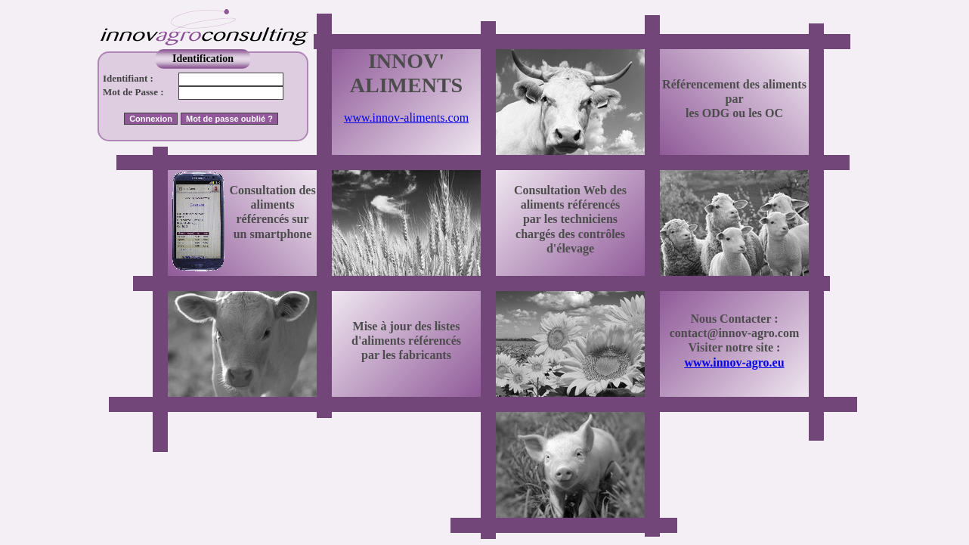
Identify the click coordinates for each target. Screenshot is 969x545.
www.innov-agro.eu (734, 362)
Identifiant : (128, 78)
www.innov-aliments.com (406, 117)
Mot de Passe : (133, 92)
